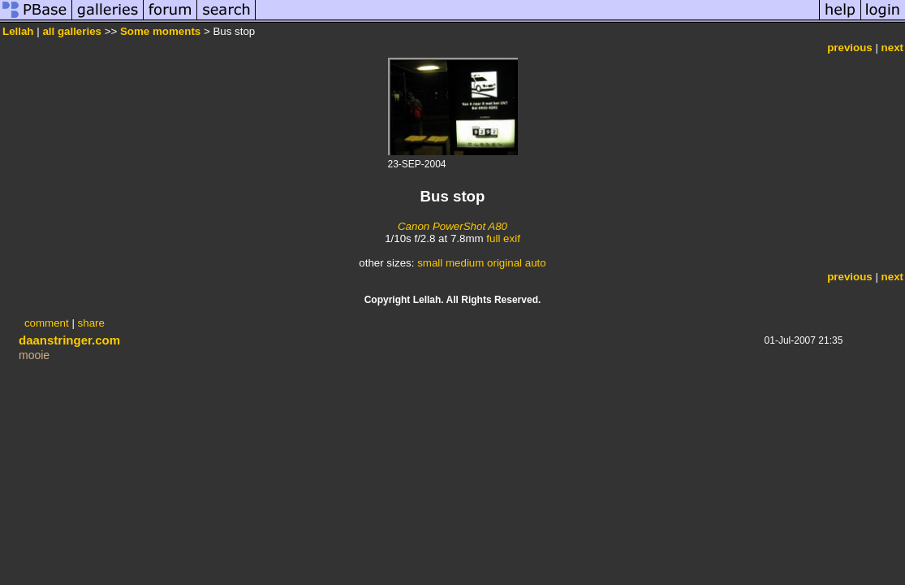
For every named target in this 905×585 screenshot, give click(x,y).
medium (465, 263)
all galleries (71, 31)
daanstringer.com (69, 340)
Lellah (18, 31)
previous (850, 47)
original (504, 263)
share (91, 323)
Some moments (160, 31)
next (892, 47)
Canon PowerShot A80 (452, 226)
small (429, 263)
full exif (502, 238)
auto (535, 263)
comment (46, 323)
